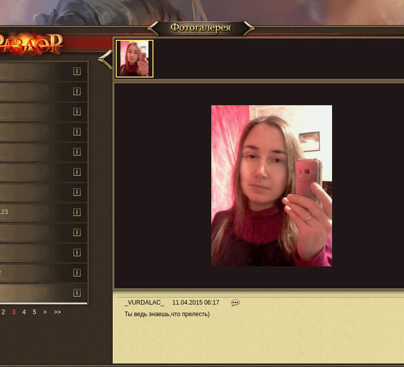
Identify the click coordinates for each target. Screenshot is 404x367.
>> (57, 312)
